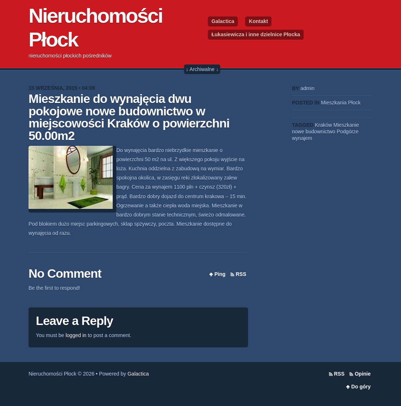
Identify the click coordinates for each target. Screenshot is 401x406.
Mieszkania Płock (340, 103)
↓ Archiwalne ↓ (202, 69)
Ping (219, 274)
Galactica (222, 21)
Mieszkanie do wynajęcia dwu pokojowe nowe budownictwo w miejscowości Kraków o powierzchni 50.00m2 (129, 117)
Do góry (361, 387)
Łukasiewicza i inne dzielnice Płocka (255, 34)
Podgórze (348, 131)
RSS (241, 274)
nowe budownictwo (313, 131)
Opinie (363, 374)
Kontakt (258, 21)
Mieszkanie (346, 125)
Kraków (323, 125)
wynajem (302, 138)
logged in (75, 335)
